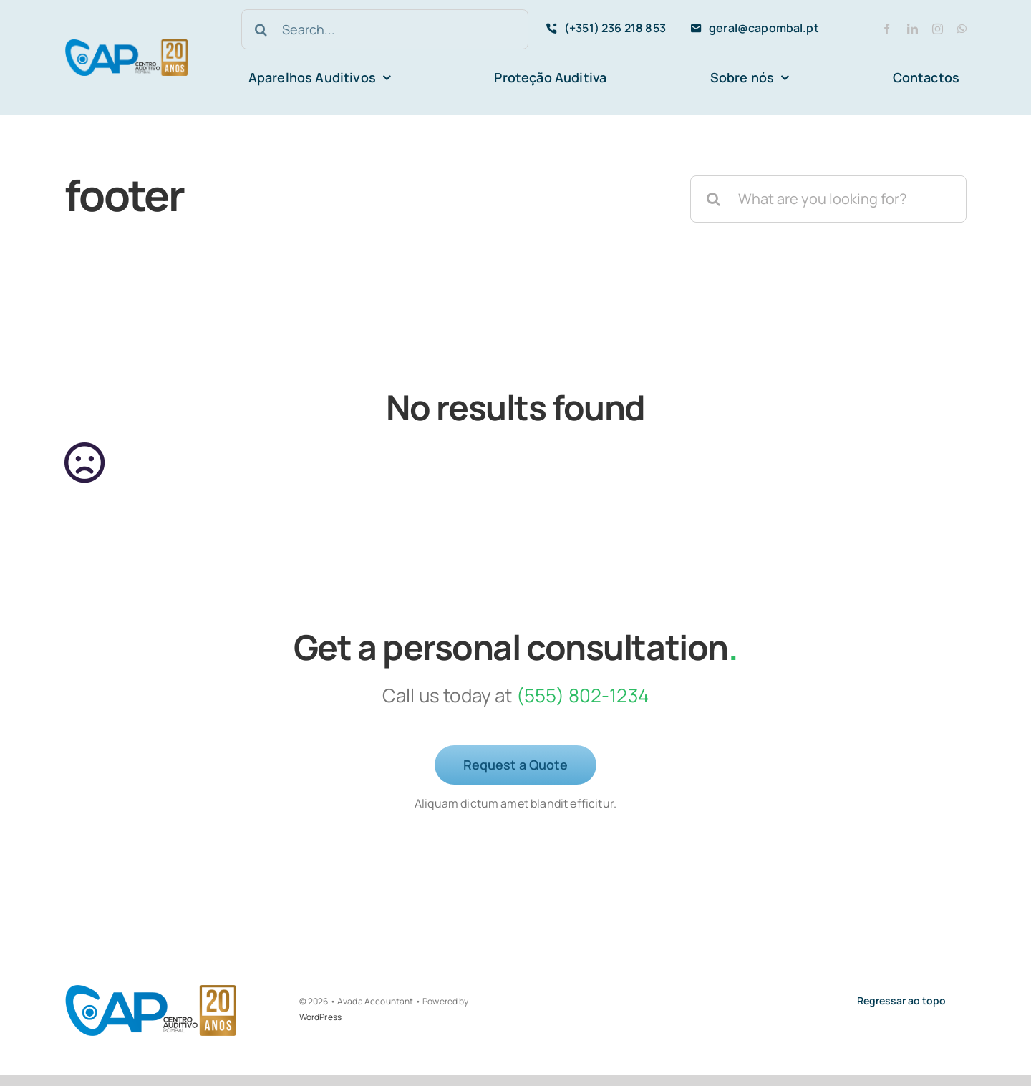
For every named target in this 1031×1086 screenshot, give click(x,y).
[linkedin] (912, 29)
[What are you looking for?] (828, 199)
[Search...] (384, 29)
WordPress (320, 1017)
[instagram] (937, 29)
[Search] (261, 29)
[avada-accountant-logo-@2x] (126, 46)
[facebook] (886, 29)
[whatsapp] (962, 29)
